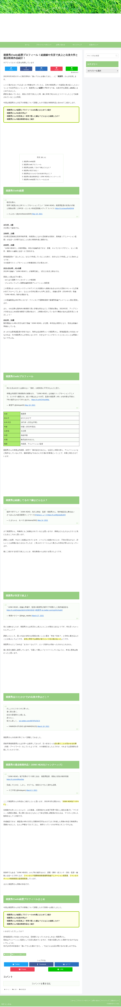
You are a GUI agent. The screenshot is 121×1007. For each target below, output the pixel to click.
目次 (38, 157)
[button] (116, 56)
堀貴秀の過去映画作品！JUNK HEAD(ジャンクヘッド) (42, 177)
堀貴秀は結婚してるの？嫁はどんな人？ (37, 168)
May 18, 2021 (37, 214)
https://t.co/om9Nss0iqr (15, 780)
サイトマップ (105, 1001)
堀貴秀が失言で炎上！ (31, 171)
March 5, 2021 (31, 791)
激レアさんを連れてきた (19, 954)
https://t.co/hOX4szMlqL (40, 400)
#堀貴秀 (38, 611)
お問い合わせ (95, 1001)
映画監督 (7, 954)
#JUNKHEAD (29, 611)
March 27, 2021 (38, 616)
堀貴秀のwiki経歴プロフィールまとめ (36, 180)
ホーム (71, 1001)
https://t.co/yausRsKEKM (64, 209)
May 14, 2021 (43, 521)
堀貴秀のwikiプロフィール (32, 165)
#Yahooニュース (41, 515)
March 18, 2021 (43, 727)
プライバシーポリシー (82, 1001)
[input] (102, 56)
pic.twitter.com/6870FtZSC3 (29, 721)
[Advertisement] (60, 27)
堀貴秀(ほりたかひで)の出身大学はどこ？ (38, 174)
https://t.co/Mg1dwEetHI (57, 515)
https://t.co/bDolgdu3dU (15, 611)
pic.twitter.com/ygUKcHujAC (52, 611)
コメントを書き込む (41, 984)
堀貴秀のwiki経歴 (29, 161)
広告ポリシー (114, 1001)
